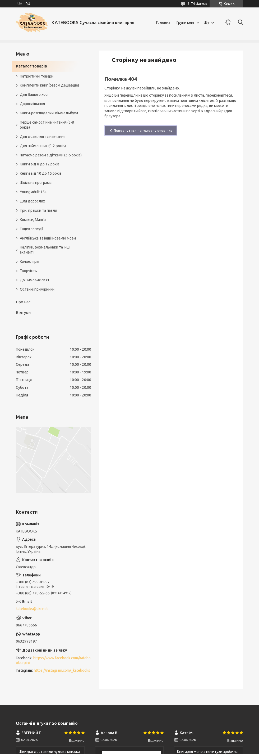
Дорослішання (32, 104)
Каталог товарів (31, 66)
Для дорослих (32, 201)
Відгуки (23, 312)
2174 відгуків (197, 3)
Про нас (23, 302)
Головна (163, 22)
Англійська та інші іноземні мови (48, 238)
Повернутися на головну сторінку (143, 130)
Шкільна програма (36, 182)
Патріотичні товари (36, 76)
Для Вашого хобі (34, 94)
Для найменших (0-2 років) (43, 146)
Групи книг (186, 22)
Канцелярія (29, 261)
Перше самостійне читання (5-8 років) (47, 124)
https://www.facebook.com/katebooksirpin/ (53, 660)
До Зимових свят (34, 280)
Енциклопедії (31, 229)
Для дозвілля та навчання (42, 136)
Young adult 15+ (33, 192)
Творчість (28, 271)
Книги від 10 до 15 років (41, 173)
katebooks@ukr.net (32, 609)
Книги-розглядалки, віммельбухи (49, 113)
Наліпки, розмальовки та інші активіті (45, 249)
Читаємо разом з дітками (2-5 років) (51, 155)
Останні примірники (37, 289)
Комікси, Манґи (33, 220)
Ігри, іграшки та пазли (38, 210)
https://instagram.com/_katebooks (62, 670)
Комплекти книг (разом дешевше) (49, 85)
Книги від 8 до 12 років (39, 164)
